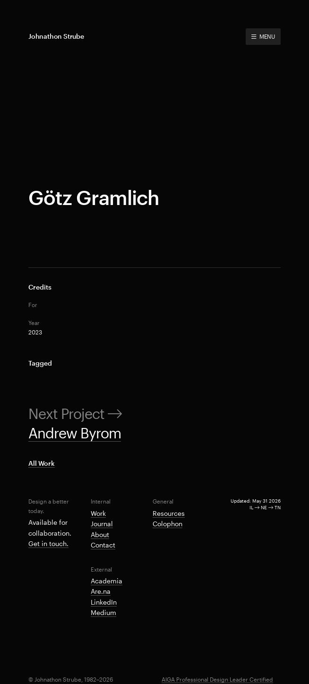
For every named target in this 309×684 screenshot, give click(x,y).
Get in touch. (48, 543)
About (100, 534)
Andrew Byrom (74, 433)
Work (98, 513)
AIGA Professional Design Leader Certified (217, 679)
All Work (41, 463)
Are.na (101, 591)
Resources (169, 513)
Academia (106, 581)
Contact (103, 545)
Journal (102, 524)
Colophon (167, 524)
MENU (263, 36)
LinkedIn (104, 602)
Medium (103, 612)
